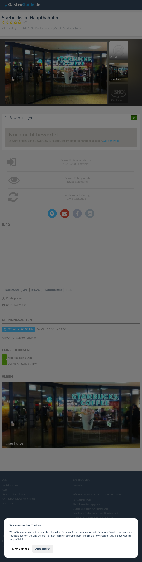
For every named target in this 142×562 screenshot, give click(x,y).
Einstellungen (20, 548)
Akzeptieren (42, 548)
